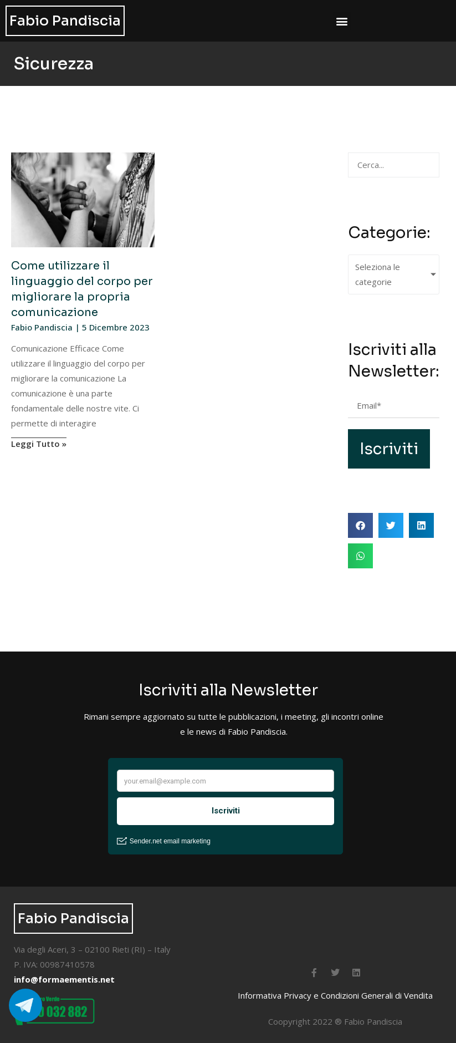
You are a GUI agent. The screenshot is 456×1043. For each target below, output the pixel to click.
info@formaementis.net (64, 979)
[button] (342, 21)
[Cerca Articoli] (393, 164)
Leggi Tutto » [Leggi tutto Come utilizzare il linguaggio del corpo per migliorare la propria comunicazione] (38, 443)
